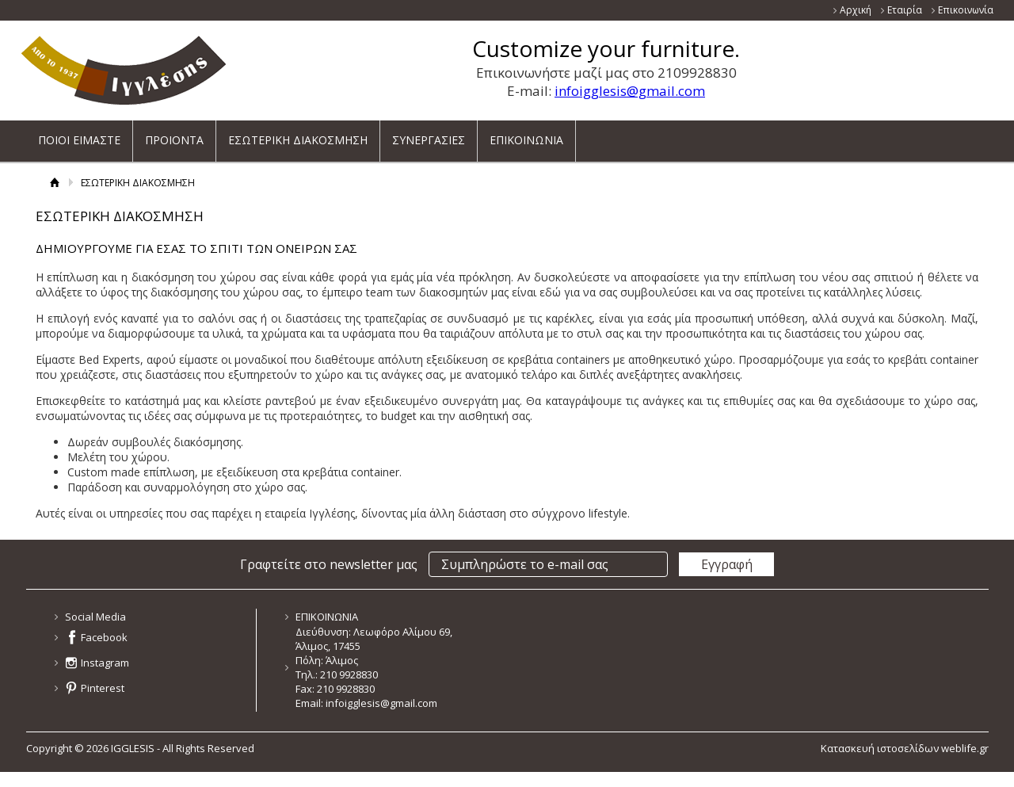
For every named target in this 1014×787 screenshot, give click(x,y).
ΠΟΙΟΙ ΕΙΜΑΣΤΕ (79, 134)
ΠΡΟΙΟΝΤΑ (174, 134)
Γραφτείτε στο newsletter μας (328, 564)
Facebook (104, 637)
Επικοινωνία (965, 10)
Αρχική (855, 10)
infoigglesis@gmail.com (630, 91)
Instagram (105, 662)
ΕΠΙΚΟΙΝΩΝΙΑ (526, 134)
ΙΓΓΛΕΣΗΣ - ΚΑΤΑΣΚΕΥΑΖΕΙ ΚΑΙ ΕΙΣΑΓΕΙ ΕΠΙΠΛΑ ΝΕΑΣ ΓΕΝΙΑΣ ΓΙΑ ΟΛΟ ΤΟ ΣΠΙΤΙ (124, 70)
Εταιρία (904, 10)
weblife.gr (965, 748)
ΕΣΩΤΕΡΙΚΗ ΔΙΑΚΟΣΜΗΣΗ (298, 134)
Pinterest (102, 688)
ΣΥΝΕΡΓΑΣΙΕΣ (428, 134)
